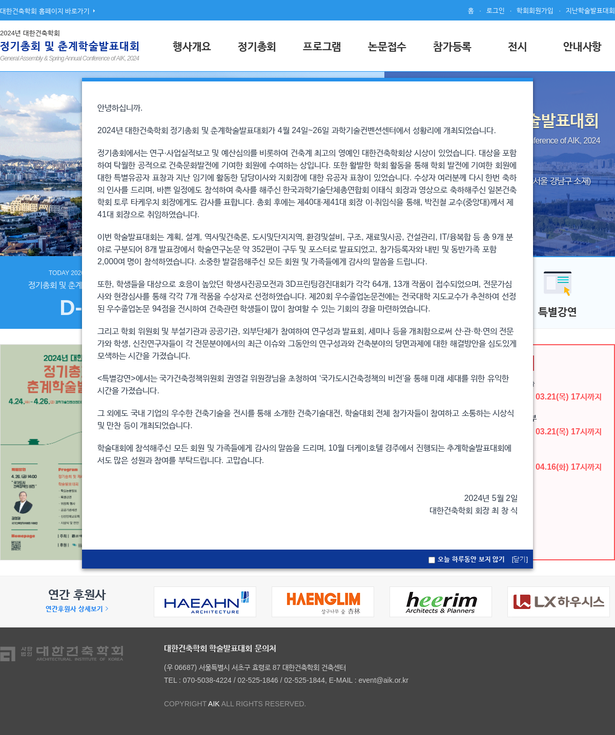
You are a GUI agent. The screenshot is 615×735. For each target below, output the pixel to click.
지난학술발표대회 (590, 10)
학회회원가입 (535, 10)
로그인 (495, 10)
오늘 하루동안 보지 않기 (471, 559)
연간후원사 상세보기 (77, 609)
